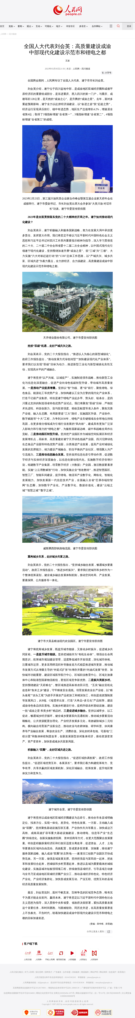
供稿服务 (76, 972)
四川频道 (13, 34)
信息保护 (112, 972)
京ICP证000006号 (113, 993)
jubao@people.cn (93, 977)
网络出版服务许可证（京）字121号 (90, 993)
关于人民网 (29, 972)
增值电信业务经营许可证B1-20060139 (63, 988)
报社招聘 (39, 972)
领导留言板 (61, 954)
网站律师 (103, 972)
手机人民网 (50, 954)
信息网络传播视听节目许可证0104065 (19, 993)
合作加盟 (66, 972)
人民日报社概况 (16, 972)
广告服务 (57, 972)
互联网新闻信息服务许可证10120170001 (29, 988)
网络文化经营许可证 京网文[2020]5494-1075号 (55, 993)
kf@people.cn (43, 983)
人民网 (3, 34)
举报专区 (70, 26)
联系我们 (121, 972)
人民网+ (39, 954)
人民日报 (28, 954)
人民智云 (83, 954)
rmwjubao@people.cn (103, 983)
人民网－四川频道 (81, 69)
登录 (129, 26)
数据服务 (85, 972)
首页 (2, 26)
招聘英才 (48, 972)
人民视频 (72, 954)
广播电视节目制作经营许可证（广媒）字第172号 (102, 988)
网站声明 (94, 972)
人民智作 (94, 954)
